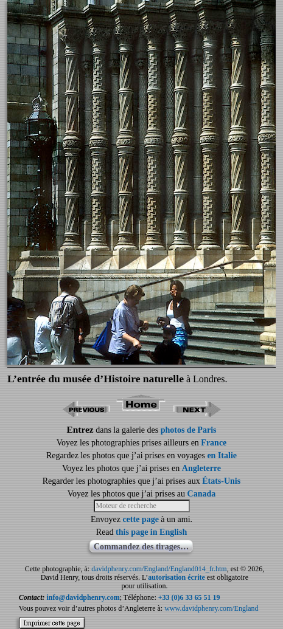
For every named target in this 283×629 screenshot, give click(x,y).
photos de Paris (189, 430)
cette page (140, 519)
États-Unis (221, 481)
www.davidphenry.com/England (211, 608)
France (213, 442)
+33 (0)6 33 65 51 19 (189, 597)
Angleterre (201, 468)
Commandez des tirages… (141, 546)
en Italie (222, 455)
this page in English (151, 532)
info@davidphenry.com (82, 597)
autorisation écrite (176, 577)
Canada (201, 493)
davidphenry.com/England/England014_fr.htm (159, 569)
